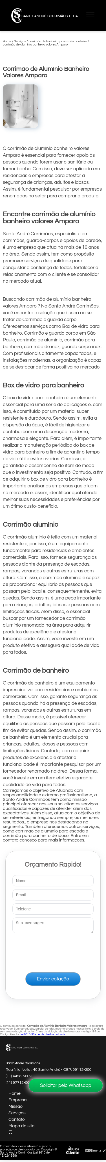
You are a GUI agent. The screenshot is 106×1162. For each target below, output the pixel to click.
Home (14, 1095)
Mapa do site (21, 1127)
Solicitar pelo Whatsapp (65, 1085)
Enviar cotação (53, 980)
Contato (16, 1121)
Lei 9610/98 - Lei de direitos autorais (42, 1036)
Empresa (17, 1101)
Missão (15, 1108)
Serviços (17, 1114)
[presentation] (53, 952)
